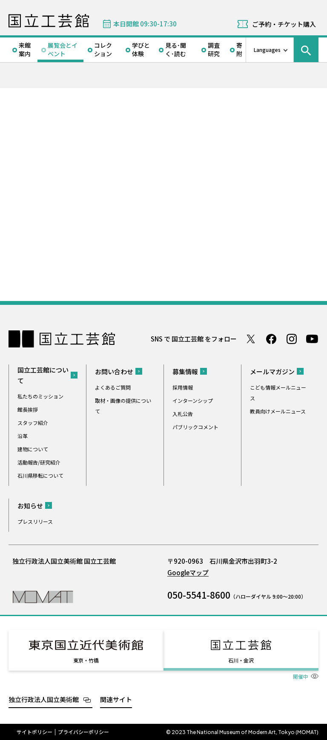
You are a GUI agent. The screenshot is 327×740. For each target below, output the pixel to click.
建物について (32, 449)
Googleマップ (188, 572)
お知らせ (30, 505)
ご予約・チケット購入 (284, 24)
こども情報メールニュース (278, 393)
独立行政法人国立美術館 (44, 698)
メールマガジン (272, 371)
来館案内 (25, 49)
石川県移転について (40, 475)
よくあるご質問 (113, 387)
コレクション (103, 49)
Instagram (291, 339)
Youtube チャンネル (312, 339)
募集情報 (185, 371)
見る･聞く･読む (175, 49)
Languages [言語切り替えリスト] (267, 49)
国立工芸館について (43, 375)
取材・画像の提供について (123, 406)
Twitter (250, 339)
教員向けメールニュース (278, 411)
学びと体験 (141, 49)
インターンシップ (192, 400)
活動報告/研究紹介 (38, 462)
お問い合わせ (114, 371)
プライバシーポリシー (83, 731)
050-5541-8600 (198, 594)
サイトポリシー (34, 731)
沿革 (22, 435)
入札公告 (182, 413)
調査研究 (214, 49)
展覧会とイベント (62, 49)
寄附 (239, 49)
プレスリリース (35, 521)
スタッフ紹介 (32, 422)
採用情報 (182, 387)
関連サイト (116, 698)
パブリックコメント (195, 426)
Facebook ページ (271, 339)
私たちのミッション (40, 396)
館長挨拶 (27, 409)
